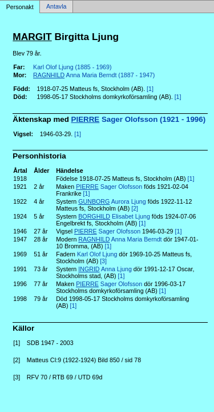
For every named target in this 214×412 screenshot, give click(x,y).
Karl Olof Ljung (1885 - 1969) (72, 67)
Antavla (56, 6)
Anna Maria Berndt (119, 239)
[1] (150, 88)
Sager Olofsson (109, 186)
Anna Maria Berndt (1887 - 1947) (94, 75)
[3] (103, 261)
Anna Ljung (105, 269)
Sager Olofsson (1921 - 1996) (138, 119)
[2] (134, 208)
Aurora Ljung (112, 201)
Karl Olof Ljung (97, 254)
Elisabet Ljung (114, 216)
